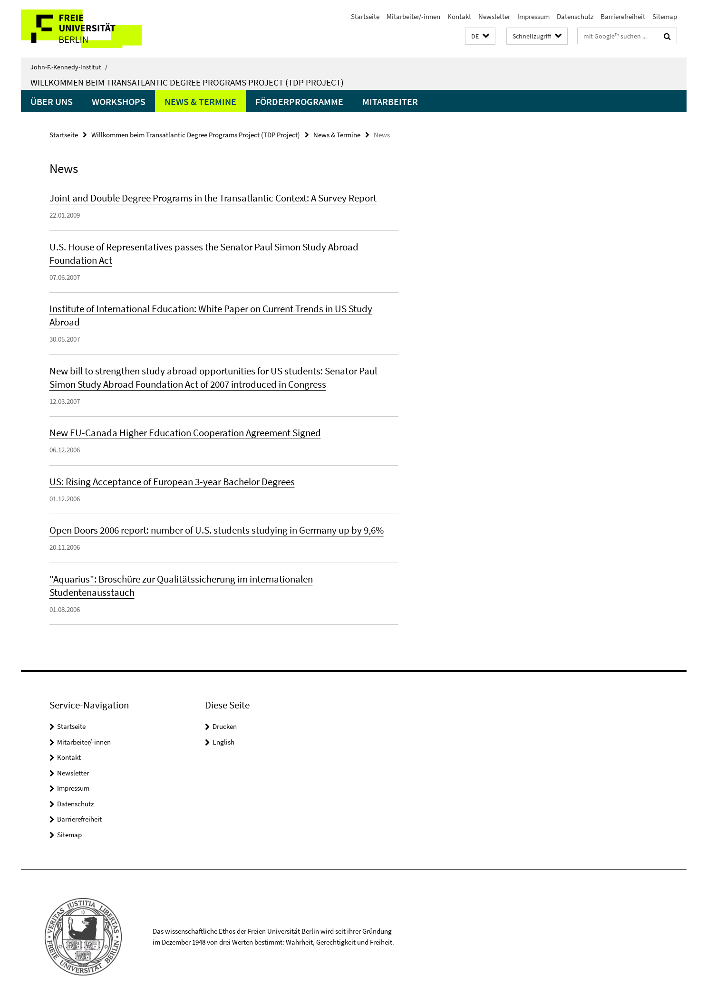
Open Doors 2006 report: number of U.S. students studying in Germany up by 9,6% (216, 530)
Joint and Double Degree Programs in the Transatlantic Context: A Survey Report (213, 197)
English (223, 741)
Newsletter (494, 16)
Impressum (533, 16)
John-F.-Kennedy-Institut (68, 67)
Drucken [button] (225, 726)
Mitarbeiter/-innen (413, 16)
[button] (480, 36)
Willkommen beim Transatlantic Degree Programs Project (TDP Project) (187, 82)
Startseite (365, 16)
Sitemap (664, 16)
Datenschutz (575, 16)
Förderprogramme (299, 101)
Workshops (118, 101)
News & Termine (200, 101)
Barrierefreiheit (622, 16)
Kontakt (459, 16)
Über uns (51, 101)
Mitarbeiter (390, 101)
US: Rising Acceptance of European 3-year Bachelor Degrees (172, 481)
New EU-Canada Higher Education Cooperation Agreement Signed (185, 432)
